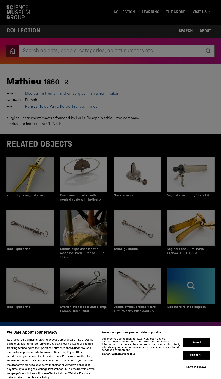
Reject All (196, 357)
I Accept (196, 345)
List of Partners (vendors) (118, 356)
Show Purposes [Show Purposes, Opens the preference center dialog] (196, 369)
